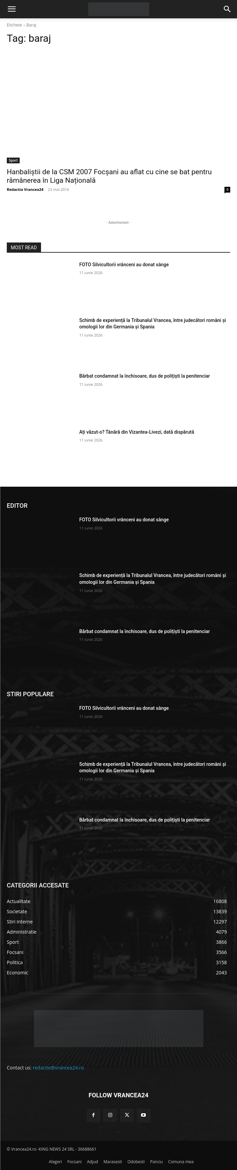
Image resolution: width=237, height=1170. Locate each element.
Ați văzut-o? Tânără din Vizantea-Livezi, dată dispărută (136, 432)
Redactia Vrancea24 (25, 189)
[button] (11, 9)
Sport (13, 160)
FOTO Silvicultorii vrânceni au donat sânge (124, 264)
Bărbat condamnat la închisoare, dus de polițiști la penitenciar (144, 376)
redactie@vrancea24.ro (58, 1067)
